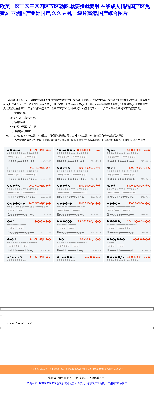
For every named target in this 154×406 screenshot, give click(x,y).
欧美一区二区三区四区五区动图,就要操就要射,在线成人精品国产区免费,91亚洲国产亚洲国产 (77, 384)
